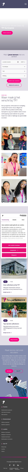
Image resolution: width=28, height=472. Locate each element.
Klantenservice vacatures (6, 410)
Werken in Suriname (5, 432)
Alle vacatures (4, 414)
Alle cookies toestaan (14, 245)
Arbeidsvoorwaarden (13, 468)
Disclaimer (17, 469)
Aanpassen (14, 250)
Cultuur (3, 451)
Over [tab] (23, 219)
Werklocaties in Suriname (6, 439)
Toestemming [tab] (5, 219)
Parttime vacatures (5, 424)
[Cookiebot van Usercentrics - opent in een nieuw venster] (20, 216)
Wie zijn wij (3, 446)
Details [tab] (14, 219)
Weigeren (14, 255)
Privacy (21, 468)
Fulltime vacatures (5, 422)
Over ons (5, 468)
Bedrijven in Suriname (6, 434)
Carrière (3, 449)
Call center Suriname (5, 412)
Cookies (11, 469)
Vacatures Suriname (5, 436)
